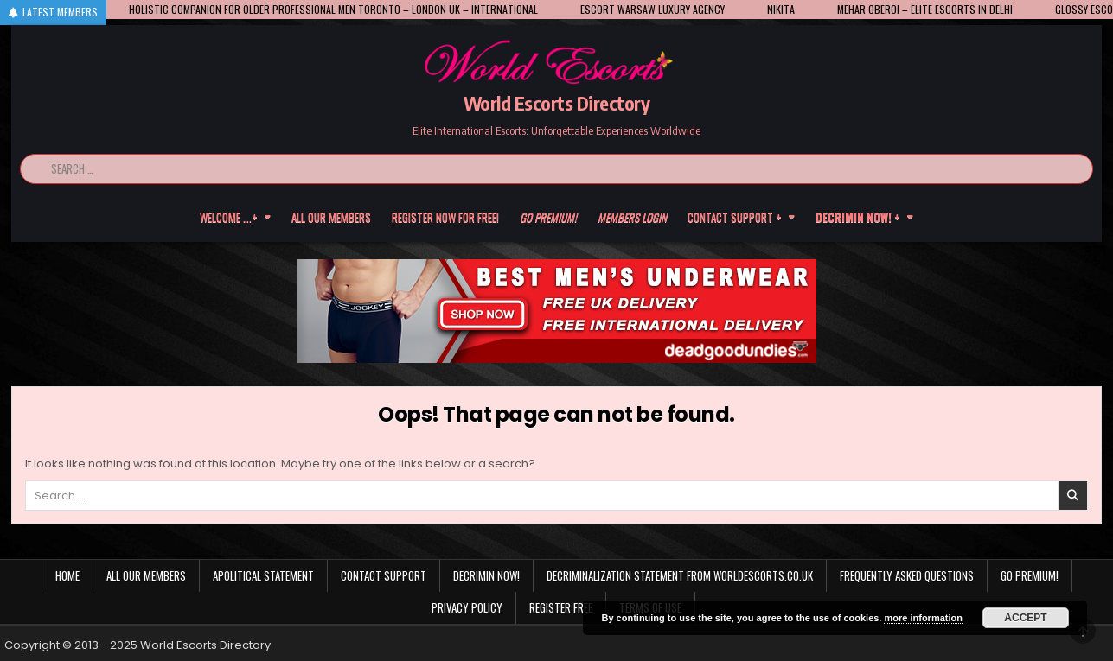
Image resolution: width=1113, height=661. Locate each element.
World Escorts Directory (557, 103)
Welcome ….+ (229, 217)
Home (67, 575)
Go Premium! (1030, 575)
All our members (331, 217)
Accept (1025, 618)
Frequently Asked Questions (907, 575)
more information (923, 618)
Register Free (560, 607)
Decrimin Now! (486, 575)
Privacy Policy (467, 607)
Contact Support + (735, 217)
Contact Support (383, 575)
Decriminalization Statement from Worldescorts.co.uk (680, 575)
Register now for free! (445, 217)
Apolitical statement (263, 575)
